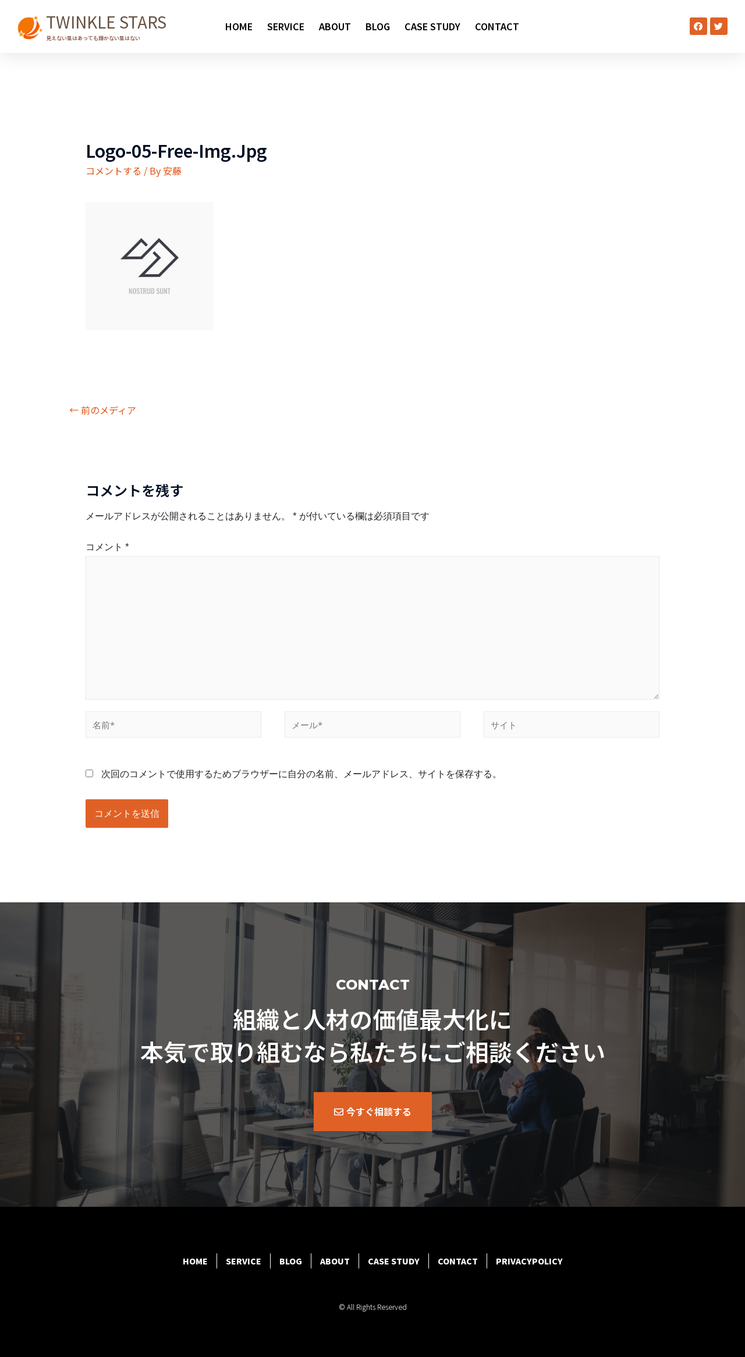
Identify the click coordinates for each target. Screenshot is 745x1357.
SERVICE (285, 26)
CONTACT (497, 26)
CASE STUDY (432, 26)
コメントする (113, 171)
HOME (239, 26)
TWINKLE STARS (106, 21)
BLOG (378, 26)
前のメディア (102, 410)
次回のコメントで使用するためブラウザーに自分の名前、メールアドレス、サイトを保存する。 (301, 774)
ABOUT (335, 26)
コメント (107, 547)
